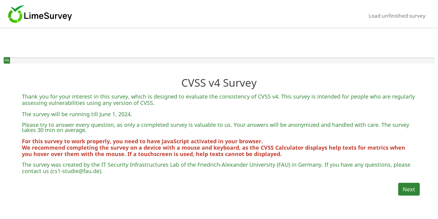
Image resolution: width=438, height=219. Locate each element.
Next (409, 189)
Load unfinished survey (397, 15)
